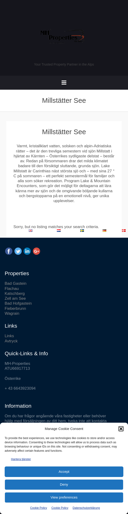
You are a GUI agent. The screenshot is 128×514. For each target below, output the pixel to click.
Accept (64, 471)
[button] (121, 428)
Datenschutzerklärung (86, 508)
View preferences (64, 497)
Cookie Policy (38, 508)
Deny (64, 484)
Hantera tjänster (21, 459)
